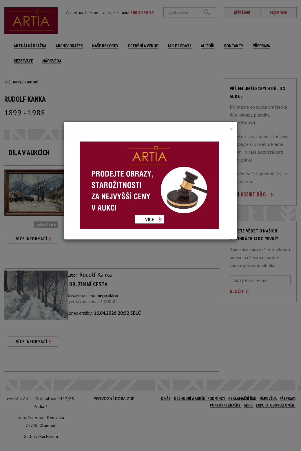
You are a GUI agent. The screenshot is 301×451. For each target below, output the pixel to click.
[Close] (231, 129)
